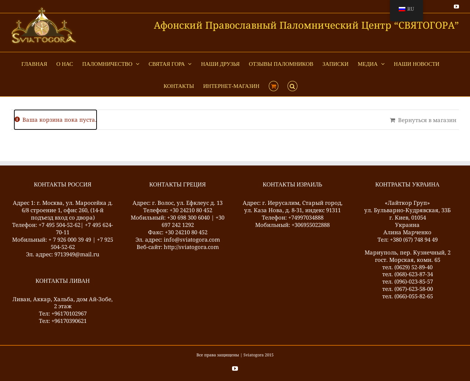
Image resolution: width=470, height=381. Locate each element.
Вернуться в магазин (427, 120)
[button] (292, 85)
